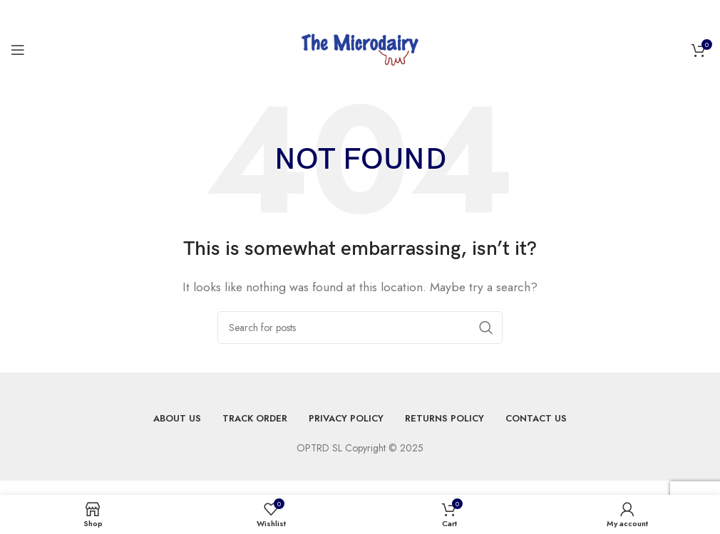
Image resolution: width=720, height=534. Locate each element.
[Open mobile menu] (18, 50)
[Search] (360, 327)
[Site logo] (360, 49)
